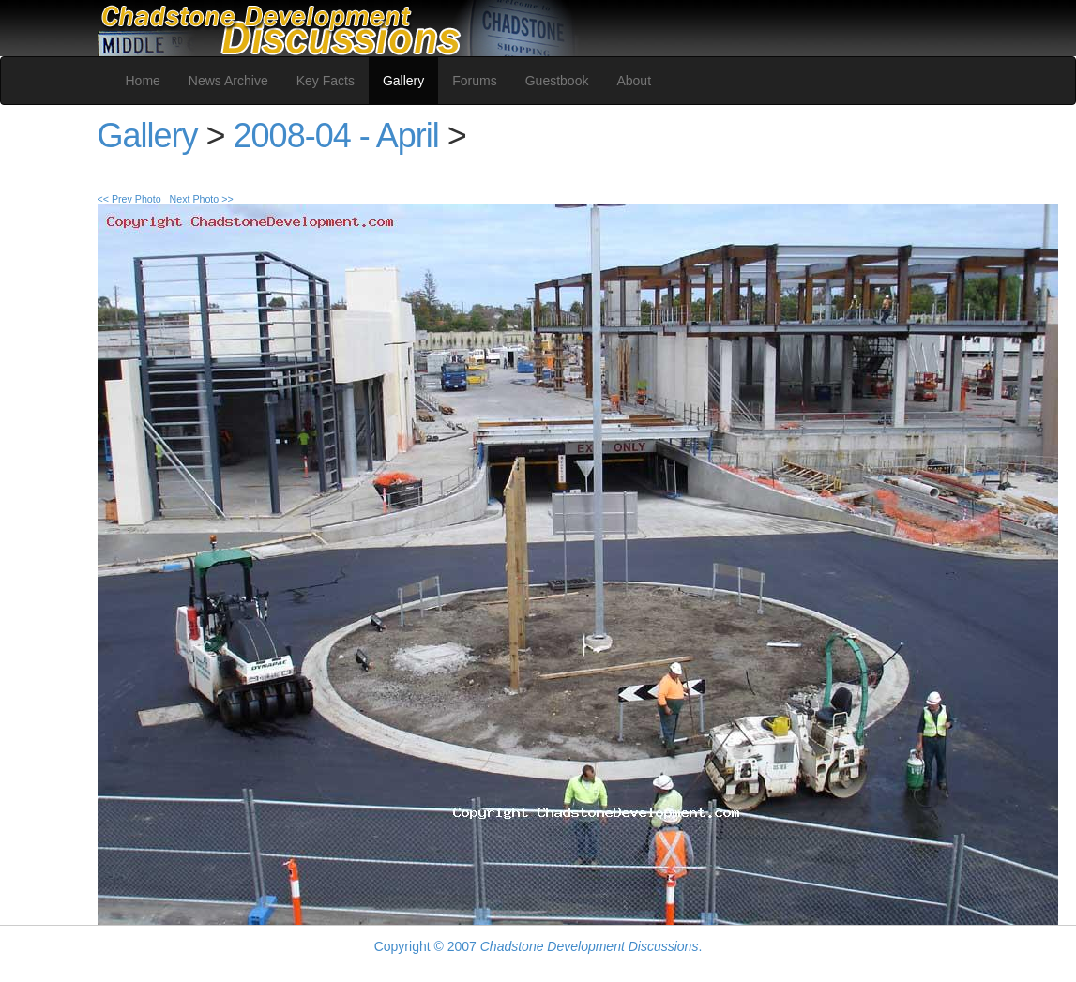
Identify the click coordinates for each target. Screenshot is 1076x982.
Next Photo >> (202, 198)
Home (143, 80)
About (633, 80)
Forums (474, 80)
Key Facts (325, 80)
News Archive (228, 80)
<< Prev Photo (129, 198)
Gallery (403, 80)
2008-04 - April (336, 135)
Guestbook (557, 80)
